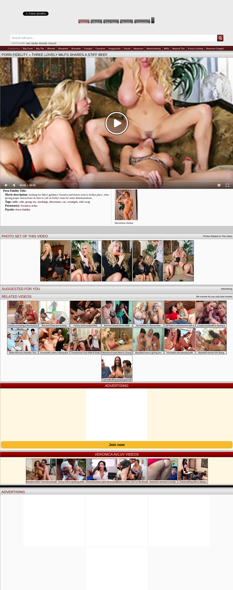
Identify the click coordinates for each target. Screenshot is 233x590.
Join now (117, 445)
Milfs (166, 48)
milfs (15, 201)
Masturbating (153, 48)
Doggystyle (115, 48)
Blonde (51, 48)
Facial (127, 48)
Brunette (76, 48)
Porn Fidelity (15, 55)
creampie (72, 201)
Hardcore (138, 48)
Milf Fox (116, 8)
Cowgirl (88, 48)
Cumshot (100, 48)
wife (21, 201)
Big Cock (28, 48)
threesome (43, 43)
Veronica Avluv (29, 205)
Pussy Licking (195, 48)
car (64, 201)
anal (28, 43)
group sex (52, 43)
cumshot (34, 43)
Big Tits (40, 48)
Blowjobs (63, 48)
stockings (43, 201)
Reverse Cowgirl (215, 48)
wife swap (84, 201)
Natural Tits (178, 48)
